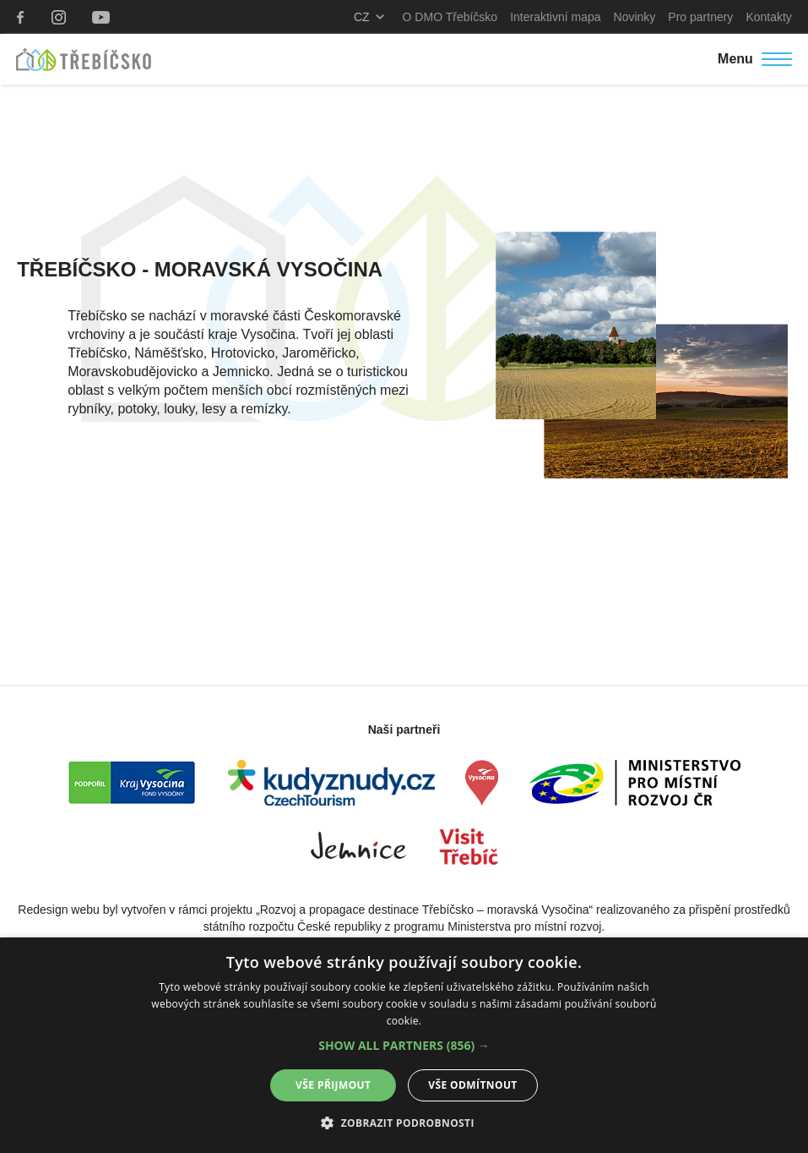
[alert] (404, 1045)
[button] (404, 1045)
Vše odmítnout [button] (472, 1085)
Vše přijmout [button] (333, 1085)
